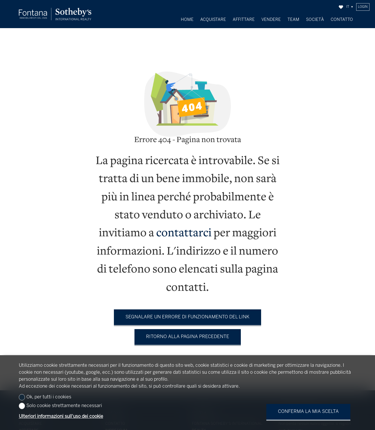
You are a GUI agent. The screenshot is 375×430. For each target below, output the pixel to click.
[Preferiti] (341, 7)
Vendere (271, 20)
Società (315, 20)
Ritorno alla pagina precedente (187, 332)
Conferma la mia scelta (308, 411)
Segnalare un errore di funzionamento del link (187, 313)
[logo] (55, 14)
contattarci (184, 229)
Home (187, 20)
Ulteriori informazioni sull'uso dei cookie (61, 416)
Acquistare (213, 20)
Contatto (342, 20)
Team (293, 20)
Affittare (244, 20)
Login (362, 7)
